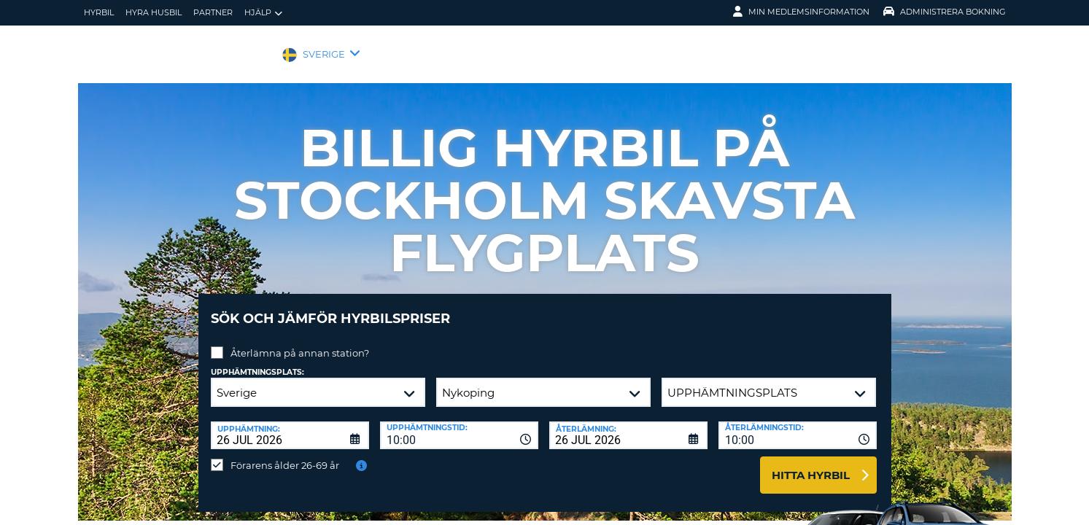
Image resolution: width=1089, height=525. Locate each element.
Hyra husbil (153, 12)
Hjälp (263, 12)
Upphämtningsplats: (257, 361)
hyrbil (99, 12)
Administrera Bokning (944, 12)
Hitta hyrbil (811, 464)
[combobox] (459, 424)
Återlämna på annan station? (299, 342)
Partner (213, 12)
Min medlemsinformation (801, 12)
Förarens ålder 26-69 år (284, 454)
